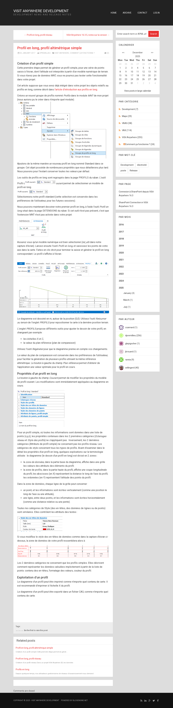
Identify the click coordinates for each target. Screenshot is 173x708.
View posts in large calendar (137, 91)
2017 (121, 232)
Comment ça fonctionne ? (82, 53)
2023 (121, 274)
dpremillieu (45, 53)
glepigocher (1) (132, 343)
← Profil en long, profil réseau (38, 35)
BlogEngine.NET (80, 700)
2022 (121, 266)
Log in (156, 13)
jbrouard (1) (130, 351)
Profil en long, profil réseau (28, 658)
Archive (127, 13)
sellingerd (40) (132, 367)
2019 (121, 246)
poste (123, 170)
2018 (121, 239)
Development (127, 165)
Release (134, 170)
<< (123, 52)
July (125, 307)
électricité (142, 165)
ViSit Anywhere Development (41, 11)
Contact (142, 13)
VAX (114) (127, 130)
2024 (121, 281)
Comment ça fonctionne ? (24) (140, 144)
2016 (121, 224)
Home (114, 13)
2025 (138, 298)
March (126, 300)
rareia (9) (129, 359)
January (127, 293)
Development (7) (130, 109)
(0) (106, 53)
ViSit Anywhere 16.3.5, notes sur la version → (87, 35)
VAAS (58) (127, 123)
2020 (121, 252)
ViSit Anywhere (62, 53)
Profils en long (22, 669)
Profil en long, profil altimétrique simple (49, 48)
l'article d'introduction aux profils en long (76, 89)
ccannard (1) (131, 327)
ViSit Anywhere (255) (132, 137)
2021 (121, 259)
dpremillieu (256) (133, 335)
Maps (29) (127, 116)
